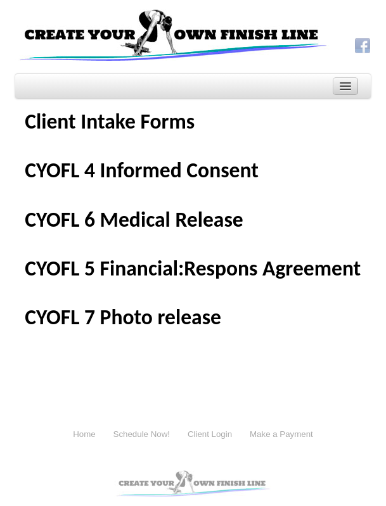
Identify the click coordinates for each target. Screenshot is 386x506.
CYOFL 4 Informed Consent (142, 170)
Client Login (210, 434)
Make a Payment (281, 434)
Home (84, 434)
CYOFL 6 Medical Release (134, 219)
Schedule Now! (141, 434)
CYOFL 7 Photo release (123, 317)
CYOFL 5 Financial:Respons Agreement (193, 268)
